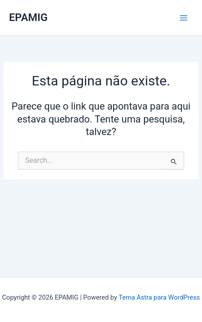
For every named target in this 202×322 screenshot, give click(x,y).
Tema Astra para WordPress (159, 297)
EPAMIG (28, 17)
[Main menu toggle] (183, 17)
